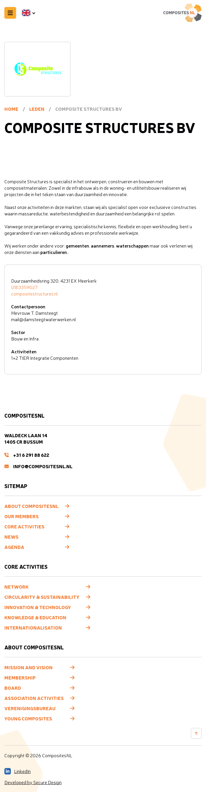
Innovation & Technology (37, 607)
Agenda (14, 547)
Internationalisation (33, 627)
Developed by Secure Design (33, 782)
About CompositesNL (31, 506)
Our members (21, 516)
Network (16, 586)
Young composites (28, 718)
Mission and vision (28, 667)
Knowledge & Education (35, 617)
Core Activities (24, 526)
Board (12, 687)
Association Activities (34, 698)
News (11, 536)
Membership (20, 677)
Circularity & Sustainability (41, 597)
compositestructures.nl (34, 294)
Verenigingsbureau (30, 708)
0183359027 (24, 287)
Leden (36, 109)
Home (11, 109)
